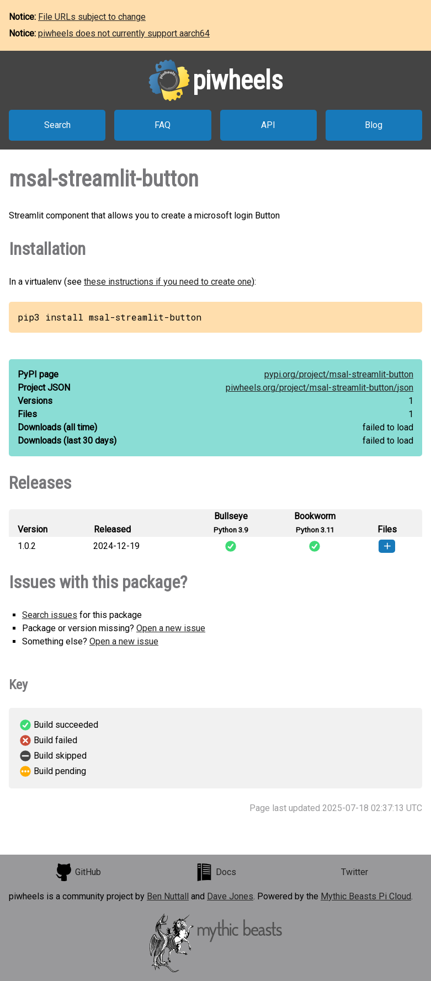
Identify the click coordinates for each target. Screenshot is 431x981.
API (268, 125)
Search (57, 125)
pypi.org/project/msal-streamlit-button (338, 374)
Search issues (49, 615)
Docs (215, 872)
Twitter (354, 872)
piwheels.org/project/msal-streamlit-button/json (319, 387)
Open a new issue (170, 628)
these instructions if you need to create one (168, 281)
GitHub (78, 872)
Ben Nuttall (168, 896)
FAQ (163, 125)
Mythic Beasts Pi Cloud (366, 896)
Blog (373, 125)
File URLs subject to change (92, 17)
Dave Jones (230, 896)
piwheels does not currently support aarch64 (124, 33)
